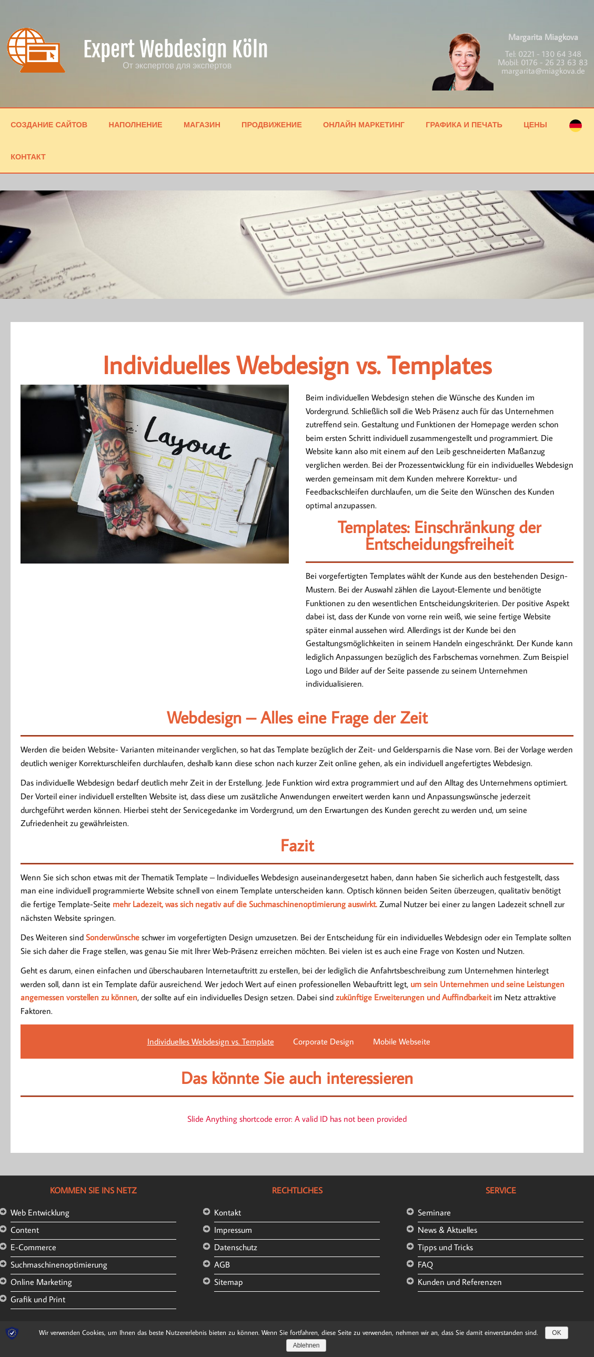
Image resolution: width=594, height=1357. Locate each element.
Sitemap (228, 1281)
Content (25, 1229)
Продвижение (271, 124)
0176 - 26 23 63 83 (554, 62)
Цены (535, 124)
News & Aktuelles (447, 1229)
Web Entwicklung (40, 1212)
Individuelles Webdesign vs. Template (210, 1041)
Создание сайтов (49, 124)
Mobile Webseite (401, 1041)
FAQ (425, 1264)
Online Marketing (41, 1281)
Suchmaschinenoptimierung (59, 1264)
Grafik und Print (38, 1299)
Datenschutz (235, 1247)
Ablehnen (306, 1345)
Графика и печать (464, 124)
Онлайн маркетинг (364, 124)
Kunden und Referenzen (460, 1281)
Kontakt (227, 1212)
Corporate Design (323, 1041)
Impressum (233, 1229)
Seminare (434, 1212)
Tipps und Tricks (445, 1247)
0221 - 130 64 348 (549, 53)
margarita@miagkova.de (543, 70)
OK (556, 1332)
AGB (222, 1264)
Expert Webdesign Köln (175, 49)
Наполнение (135, 124)
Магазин (202, 124)
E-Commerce (33, 1247)
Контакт (28, 157)
